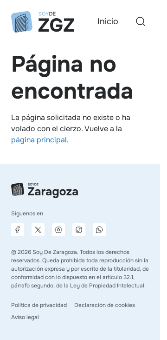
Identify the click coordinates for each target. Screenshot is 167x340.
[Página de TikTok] (78, 229)
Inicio (107, 21)
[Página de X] (38, 229)
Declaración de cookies (104, 305)
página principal (39, 140)
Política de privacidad (39, 305)
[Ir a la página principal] (42, 22)
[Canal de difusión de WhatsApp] (99, 229)
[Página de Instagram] (58, 229)
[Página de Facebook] (17, 229)
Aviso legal (25, 317)
